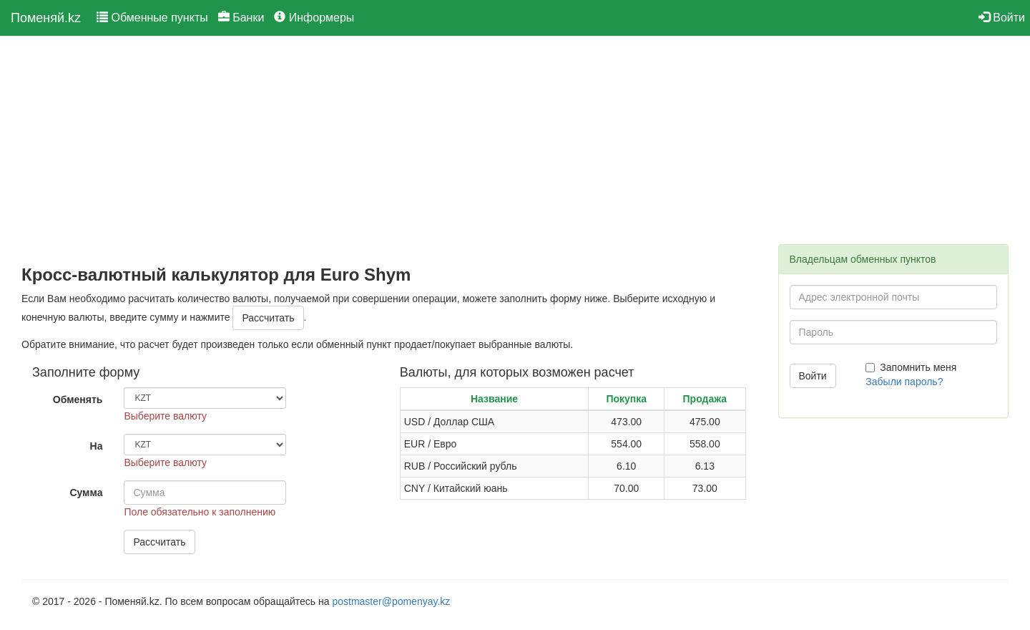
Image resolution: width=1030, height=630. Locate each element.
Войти (1001, 17)
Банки (241, 17)
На (96, 446)
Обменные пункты (152, 17)
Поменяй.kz (46, 18)
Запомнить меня (910, 367)
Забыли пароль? (904, 381)
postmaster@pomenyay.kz (391, 601)
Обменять (78, 399)
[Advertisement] (389, 151)
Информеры (314, 17)
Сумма (85, 492)
